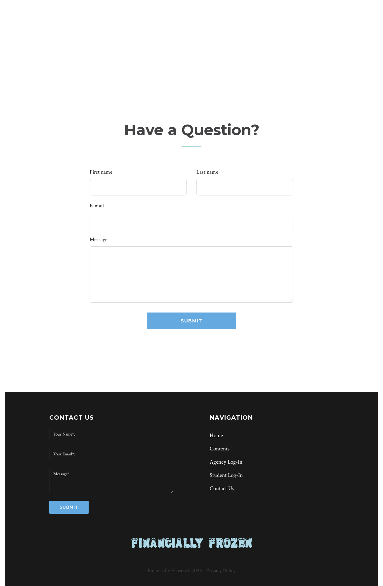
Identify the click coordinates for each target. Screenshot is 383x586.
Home (177, 58)
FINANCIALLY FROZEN (191, 543)
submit (191, 321)
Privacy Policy (220, 570)
